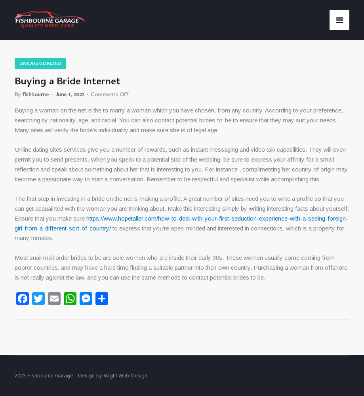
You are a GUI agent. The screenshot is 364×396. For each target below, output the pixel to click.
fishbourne (35, 95)
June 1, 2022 (69, 95)
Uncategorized (40, 64)
